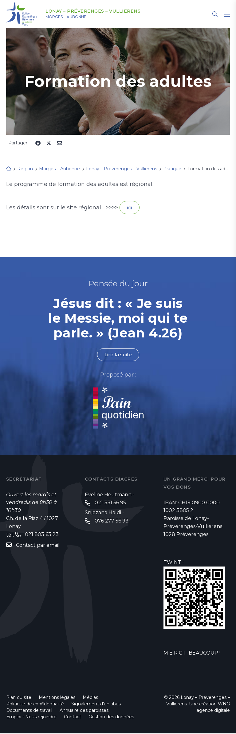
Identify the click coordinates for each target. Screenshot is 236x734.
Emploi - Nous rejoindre (31, 717)
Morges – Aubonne (73, 17)
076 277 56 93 (111, 522)
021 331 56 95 (110, 503)
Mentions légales (57, 698)
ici (129, 208)
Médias (90, 698)
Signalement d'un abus (96, 704)
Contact (72, 717)
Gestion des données (111, 717)
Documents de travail (29, 711)
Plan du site (18, 698)
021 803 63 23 (42, 535)
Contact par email (38, 546)
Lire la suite (118, 355)
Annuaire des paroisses (84, 711)
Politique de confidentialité (35, 704)
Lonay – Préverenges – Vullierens (101, 11)
